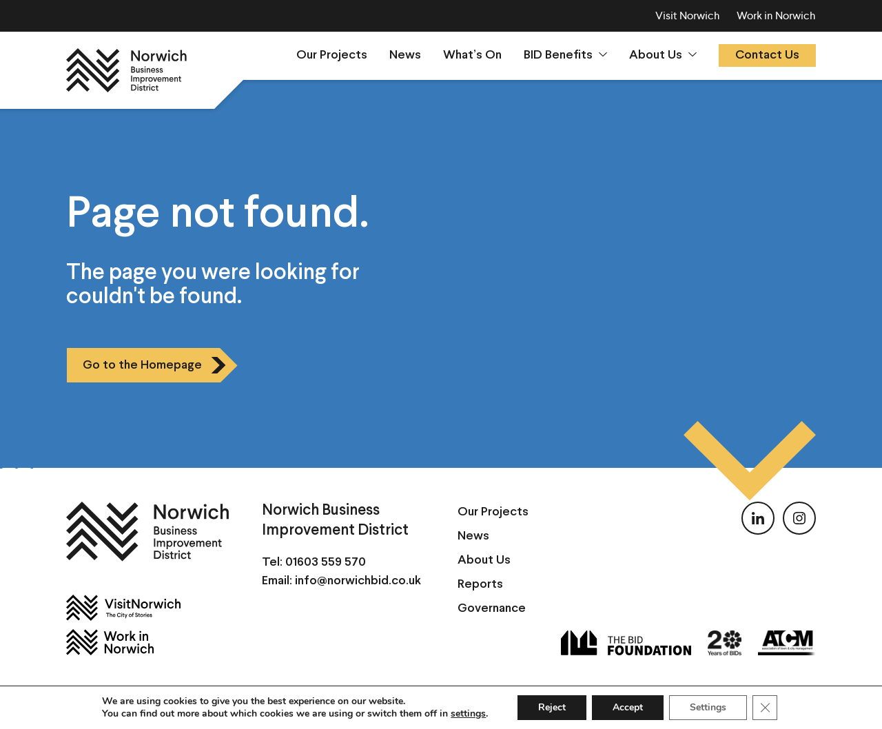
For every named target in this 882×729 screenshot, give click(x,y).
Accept (628, 707)
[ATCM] (787, 642)
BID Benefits (558, 55)
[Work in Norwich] (147, 642)
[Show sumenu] (603, 54)
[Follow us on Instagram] (799, 518)
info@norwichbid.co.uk (358, 581)
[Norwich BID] (126, 70)
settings (468, 714)
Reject (552, 707)
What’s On (472, 55)
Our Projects (331, 55)
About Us (655, 55)
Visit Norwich (687, 15)
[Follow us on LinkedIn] (758, 518)
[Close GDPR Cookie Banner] (764, 707)
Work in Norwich (776, 15)
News (405, 55)
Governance (492, 609)
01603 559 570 (325, 562)
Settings (708, 707)
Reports (480, 585)
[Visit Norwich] (147, 608)
